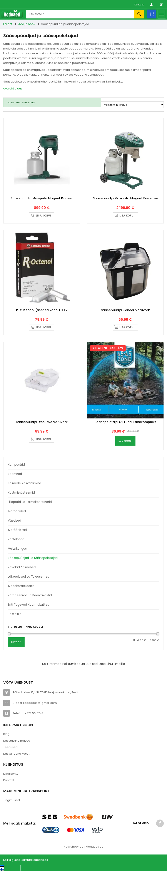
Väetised (14, 521)
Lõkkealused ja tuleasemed (28, 577)
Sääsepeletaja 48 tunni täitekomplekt (125, 422)
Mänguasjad (95, 847)
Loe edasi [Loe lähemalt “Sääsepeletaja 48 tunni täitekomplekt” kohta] (125, 441)
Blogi (6, 734)
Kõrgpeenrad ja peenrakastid (30, 595)
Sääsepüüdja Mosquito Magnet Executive (125, 198)
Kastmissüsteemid (21, 493)
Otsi (139, 14)
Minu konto (10, 774)
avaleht (8, 88)
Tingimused (11, 800)
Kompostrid (16, 465)
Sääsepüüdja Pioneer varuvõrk (125, 310)
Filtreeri (16, 642)
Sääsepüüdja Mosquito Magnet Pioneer (42, 198)
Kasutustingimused (16, 741)
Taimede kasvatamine (24, 483)
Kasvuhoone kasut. (16, 754)
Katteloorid (16, 539)
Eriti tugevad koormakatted (28, 605)
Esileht (7, 24)
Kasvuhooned (74, 847)
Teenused (10, 747)
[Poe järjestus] (132, 104)
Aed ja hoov (26, 24)
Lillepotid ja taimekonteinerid (30, 502)
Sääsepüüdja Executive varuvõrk (42, 422)
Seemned (15, 474)
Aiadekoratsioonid (21, 586)
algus (18, 88)
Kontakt (139, 4)
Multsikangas (17, 549)
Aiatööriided (17, 511)
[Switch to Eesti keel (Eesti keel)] (8, 866)
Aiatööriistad (17, 530)
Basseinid (15, 614)
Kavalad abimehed (22, 567)
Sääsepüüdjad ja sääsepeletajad (33, 558)
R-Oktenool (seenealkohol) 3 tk (41, 310)
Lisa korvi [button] (43, 215)
